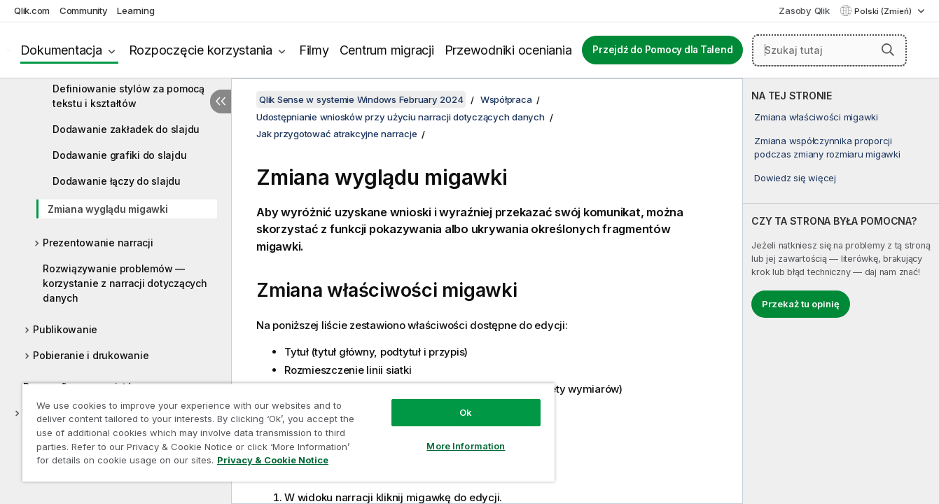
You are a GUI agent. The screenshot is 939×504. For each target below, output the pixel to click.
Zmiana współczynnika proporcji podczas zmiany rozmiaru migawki (827, 147)
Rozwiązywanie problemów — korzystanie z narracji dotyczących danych (125, 283)
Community (84, 10)
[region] (288, 432)
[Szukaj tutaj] (829, 50)
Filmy (314, 50)
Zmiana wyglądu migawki (108, 209)
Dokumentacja (61, 50)
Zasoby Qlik (804, 10)
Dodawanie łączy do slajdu (117, 181)
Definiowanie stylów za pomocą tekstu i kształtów (128, 96)
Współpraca (506, 99)
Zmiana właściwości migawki (816, 116)
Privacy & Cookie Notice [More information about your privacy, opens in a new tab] (272, 459)
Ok (465, 412)
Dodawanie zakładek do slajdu (126, 129)
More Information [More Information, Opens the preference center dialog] (465, 445)
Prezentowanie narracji (98, 242)
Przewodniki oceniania (508, 50)
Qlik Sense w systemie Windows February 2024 (361, 99)
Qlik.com (32, 10)
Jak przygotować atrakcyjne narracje (336, 133)
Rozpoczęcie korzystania (200, 50)
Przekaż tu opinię (801, 303)
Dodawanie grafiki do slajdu (119, 155)
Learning (135, 10)
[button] (887, 50)
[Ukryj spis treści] (220, 101)
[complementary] (841, 291)
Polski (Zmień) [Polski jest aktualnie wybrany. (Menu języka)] (884, 11)
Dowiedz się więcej (795, 177)
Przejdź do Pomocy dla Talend (662, 49)
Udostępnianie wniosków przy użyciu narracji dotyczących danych (400, 116)
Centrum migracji (387, 50)
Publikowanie (65, 329)
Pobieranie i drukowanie (90, 355)
